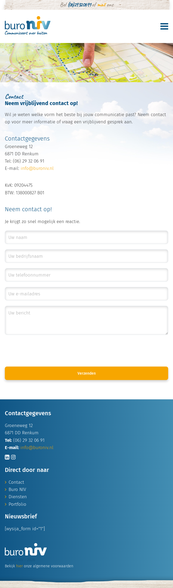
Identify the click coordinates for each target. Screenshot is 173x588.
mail (101, 4)
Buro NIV (17, 489)
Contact (16, 482)
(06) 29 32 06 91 (78, 4)
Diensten (18, 497)
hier (19, 566)
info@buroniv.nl (37, 168)
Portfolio (17, 504)
